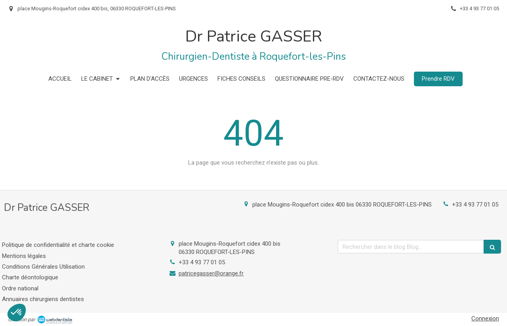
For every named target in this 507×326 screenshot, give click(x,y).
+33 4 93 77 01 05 (475, 204)
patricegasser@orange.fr (211, 273)
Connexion (485, 318)
